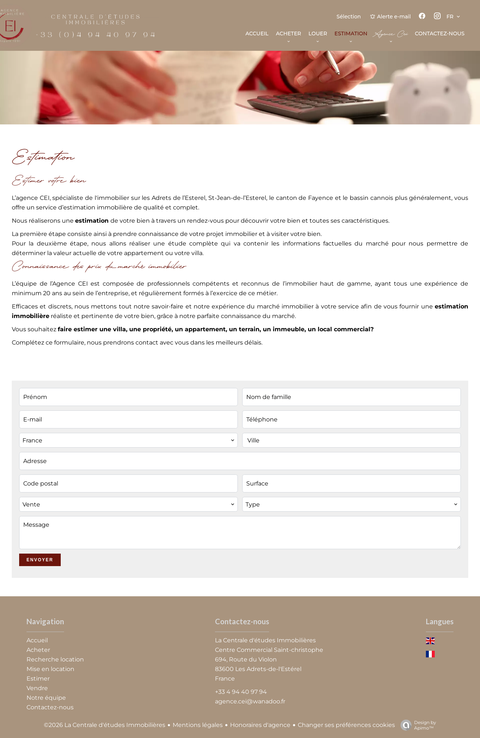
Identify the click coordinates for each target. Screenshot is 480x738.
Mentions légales (198, 724)
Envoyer (40, 559)
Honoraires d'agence (260, 724)
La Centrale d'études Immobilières (265, 640)
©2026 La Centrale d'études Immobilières (104, 724)
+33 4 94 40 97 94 (241, 691)
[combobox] (128, 440)
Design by (416, 725)
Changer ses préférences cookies (346, 724)
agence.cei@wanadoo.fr (250, 701)
